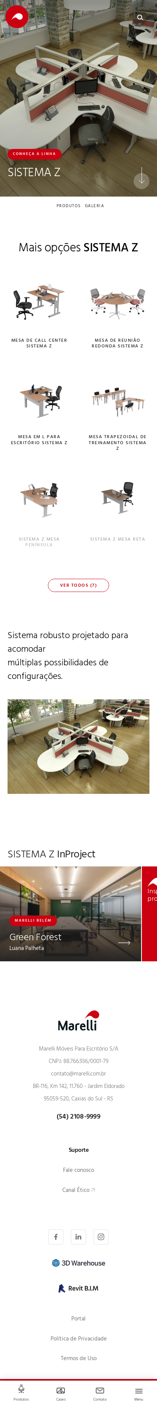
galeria (95, 206)
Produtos (21, 1400)
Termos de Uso (79, 1359)
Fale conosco (78, 1170)
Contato (100, 1400)
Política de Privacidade (79, 1339)
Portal (78, 1319)
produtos (69, 206)
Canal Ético (75, 1190)
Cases (61, 1400)
